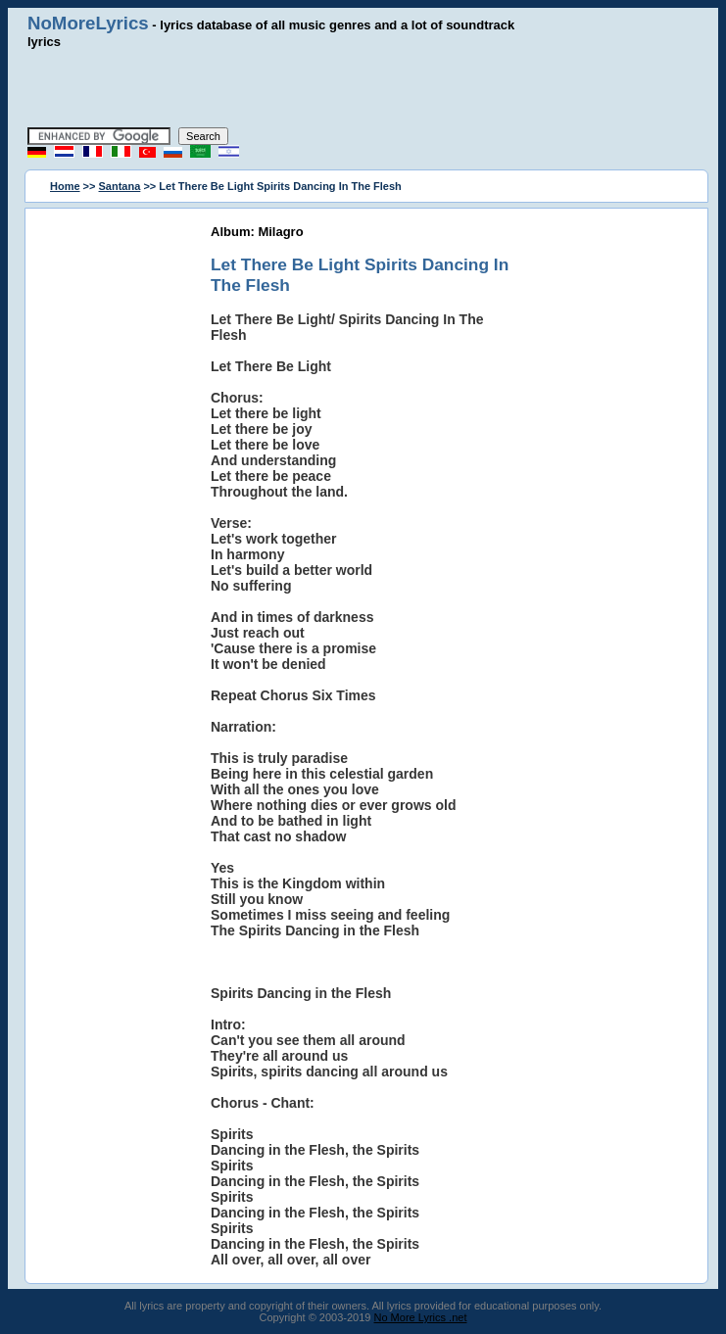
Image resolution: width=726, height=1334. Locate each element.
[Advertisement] (363, 88)
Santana (120, 186)
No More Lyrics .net (420, 1317)
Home (65, 186)
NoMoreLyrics (88, 23)
